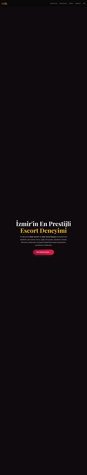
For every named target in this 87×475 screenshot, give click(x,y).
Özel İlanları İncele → (43, 252)
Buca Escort (63, 3)
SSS (84, 3)
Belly (4, 3)
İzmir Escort (53, 3)
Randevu (78, 3)
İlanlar (71, 3)
